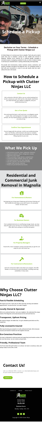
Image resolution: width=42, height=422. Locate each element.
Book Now (23, 3)
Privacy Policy (29, 391)
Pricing (20, 391)
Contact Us (12, 391)
